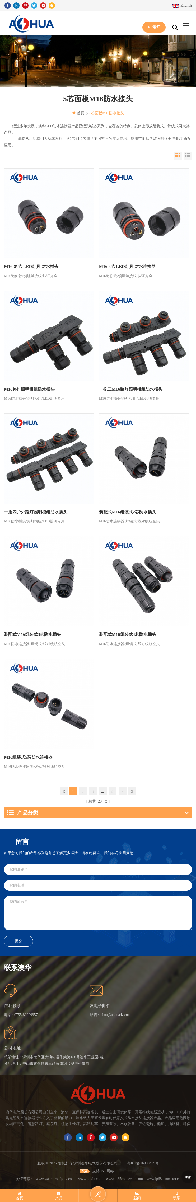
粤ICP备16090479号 (143, 1162)
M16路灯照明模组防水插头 (29, 389)
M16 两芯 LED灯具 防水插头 (31, 266)
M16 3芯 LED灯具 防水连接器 (127, 266)
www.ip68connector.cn (163, 1178)
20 (112, 790)
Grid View (178, 156)
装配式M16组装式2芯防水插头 (127, 511)
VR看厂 (154, 23)
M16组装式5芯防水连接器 (28, 756)
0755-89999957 (26, 1014)
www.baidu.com (90, 1178)
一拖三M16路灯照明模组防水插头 (130, 389)
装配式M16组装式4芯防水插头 (127, 634)
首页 (78, 113)
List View (188, 156)
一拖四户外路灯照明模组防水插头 (35, 511)
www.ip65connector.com (124, 1178)
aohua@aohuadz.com (115, 1014)
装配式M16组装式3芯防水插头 (32, 634)
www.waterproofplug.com (55, 1178)
